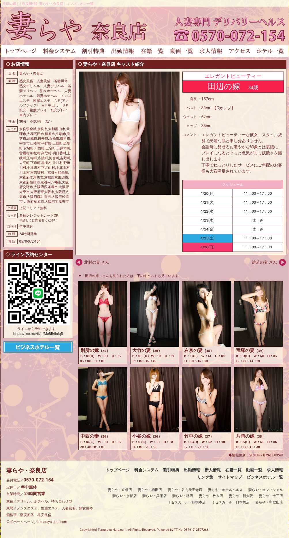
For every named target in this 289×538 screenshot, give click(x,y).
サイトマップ (230, 477)
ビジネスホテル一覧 (265, 477)
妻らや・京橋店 (120, 490)
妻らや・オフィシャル (265, 490)
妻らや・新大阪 (241, 496)
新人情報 (213, 470)
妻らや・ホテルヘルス (225, 490)
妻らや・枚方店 (211, 496)
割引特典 (171, 470)
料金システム (146, 470)
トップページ (117, 470)
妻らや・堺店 (182, 496)
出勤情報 (192, 470)
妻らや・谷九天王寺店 (185, 490)
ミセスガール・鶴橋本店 (187, 502)
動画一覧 (254, 470)
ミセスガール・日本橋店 (230, 502)
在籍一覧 (233, 470)
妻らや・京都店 (124, 496)
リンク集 (205, 477)
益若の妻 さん (264, 262)
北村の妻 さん (96, 262)
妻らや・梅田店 (150, 490)
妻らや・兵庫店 (154, 496)
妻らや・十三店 (271, 496)
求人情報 (275, 470)
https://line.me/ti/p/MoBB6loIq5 (38, 334)
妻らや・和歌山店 (269, 502)
